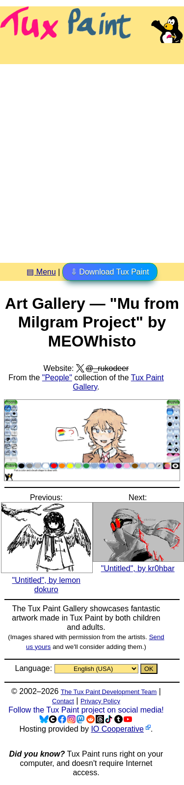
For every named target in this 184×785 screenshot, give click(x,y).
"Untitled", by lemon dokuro (47, 579)
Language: (34, 668)
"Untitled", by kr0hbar (138, 564)
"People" (57, 377)
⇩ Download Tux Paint (110, 272)
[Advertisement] (92, 160)
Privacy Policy (100, 701)
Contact (63, 701)
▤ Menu (40, 272)
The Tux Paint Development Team (109, 691)
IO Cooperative (117, 729)
